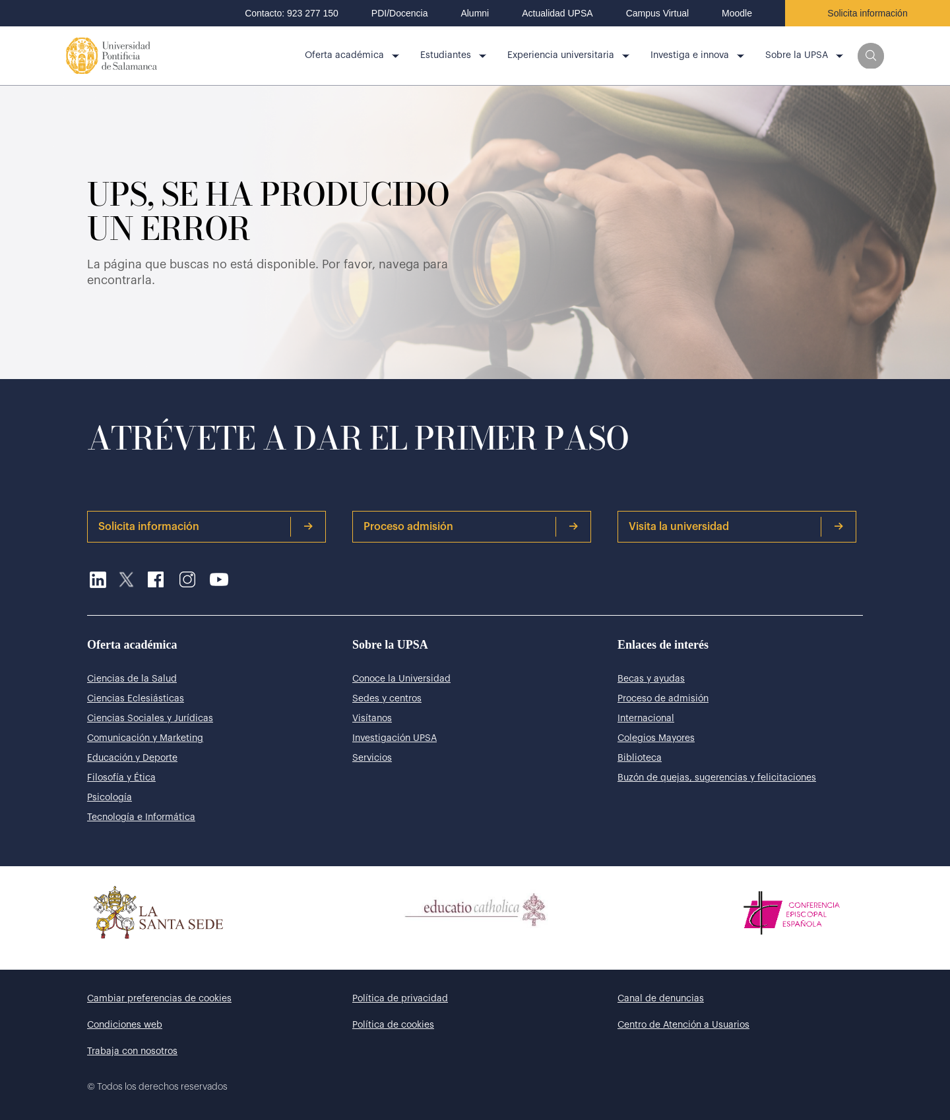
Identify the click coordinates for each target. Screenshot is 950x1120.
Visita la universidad (736, 527)
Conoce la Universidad (401, 679)
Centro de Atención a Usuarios (683, 1025)
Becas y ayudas (651, 679)
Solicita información (867, 13)
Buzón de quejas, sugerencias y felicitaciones (717, 777)
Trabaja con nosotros (132, 1051)
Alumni (474, 13)
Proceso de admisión (663, 698)
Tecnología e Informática (141, 817)
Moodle (737, 13)
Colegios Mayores (656, 738)
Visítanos (372, 718)
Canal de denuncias (661, 998)
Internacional (646, 718)
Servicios (372, 758)
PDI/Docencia (399, 13)
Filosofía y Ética (121, 777)
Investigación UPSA (394, 738)
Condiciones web (124, 1025)
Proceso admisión (471, 527)
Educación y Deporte (132, 758)
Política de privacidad (400, 998)
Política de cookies (393, 1025)
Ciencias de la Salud (132, 679)
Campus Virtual (657, 13)
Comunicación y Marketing (145, 738)
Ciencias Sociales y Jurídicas (150, 718)
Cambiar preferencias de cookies (159, 998)
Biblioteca (640, 758)
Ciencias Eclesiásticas (135, 698)
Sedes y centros (387, 698)
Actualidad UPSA (557, 13)
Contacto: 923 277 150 (291, 13)
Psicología (109, 797)
